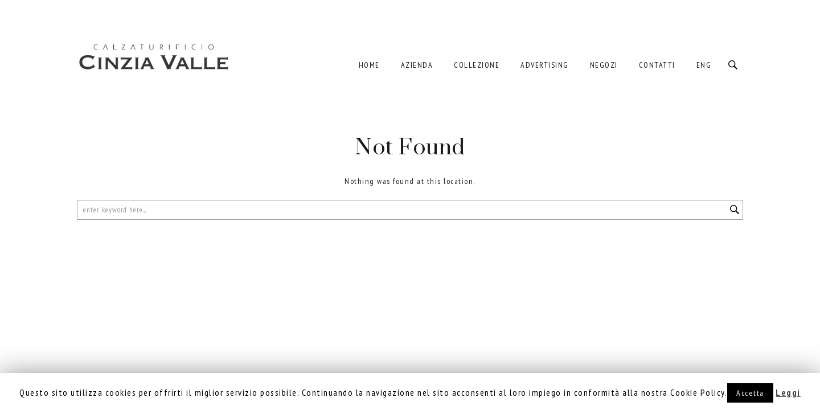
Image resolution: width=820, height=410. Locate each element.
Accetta (750, 393)
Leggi (788, 392)
